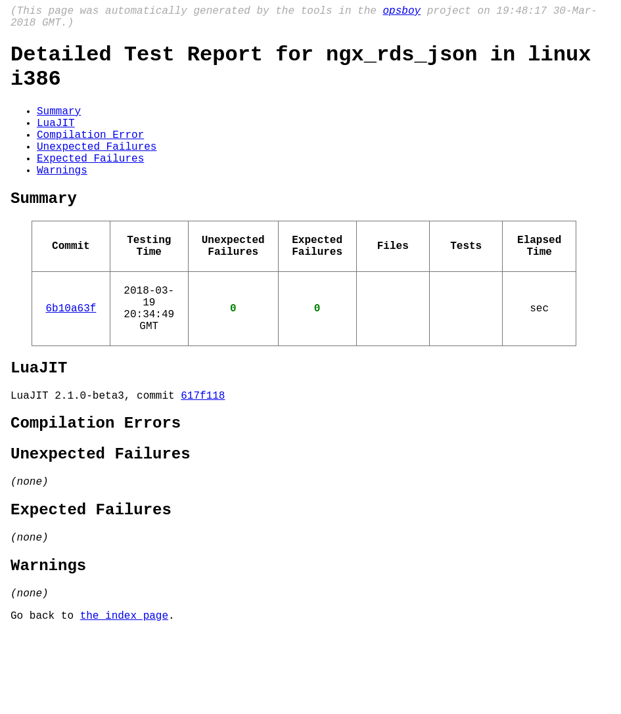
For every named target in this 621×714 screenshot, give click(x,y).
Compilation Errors (96, 480)
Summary (59, 126)
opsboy (401, 12)
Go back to (45, 696)
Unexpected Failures (96, 169)
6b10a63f (71, 352)
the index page (124, 696)
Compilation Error (90, 155)
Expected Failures (90, 184)
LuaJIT (56, 140)
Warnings (62, 198)
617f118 (203, 450)
